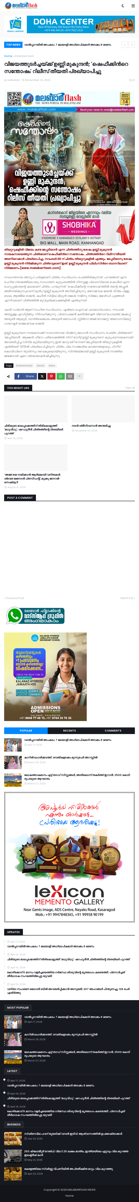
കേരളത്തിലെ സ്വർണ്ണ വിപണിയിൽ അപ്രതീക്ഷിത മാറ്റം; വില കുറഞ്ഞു (68, 1169)
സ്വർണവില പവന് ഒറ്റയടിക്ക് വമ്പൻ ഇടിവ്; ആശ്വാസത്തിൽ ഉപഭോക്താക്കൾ (73, 1134)
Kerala (40, 365)
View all (130, 388)
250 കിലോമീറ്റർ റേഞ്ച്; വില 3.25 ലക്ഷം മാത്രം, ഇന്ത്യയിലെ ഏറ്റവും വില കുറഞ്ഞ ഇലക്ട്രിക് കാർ (76, 1153)
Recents (69, 731)
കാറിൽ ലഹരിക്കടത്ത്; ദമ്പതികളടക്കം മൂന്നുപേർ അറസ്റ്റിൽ (60, 757)
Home (8, 56)
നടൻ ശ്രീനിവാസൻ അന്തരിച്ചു (91, 426)
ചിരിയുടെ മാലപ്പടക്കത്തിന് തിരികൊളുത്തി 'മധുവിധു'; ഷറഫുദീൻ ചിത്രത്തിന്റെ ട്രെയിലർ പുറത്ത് (33, 429)
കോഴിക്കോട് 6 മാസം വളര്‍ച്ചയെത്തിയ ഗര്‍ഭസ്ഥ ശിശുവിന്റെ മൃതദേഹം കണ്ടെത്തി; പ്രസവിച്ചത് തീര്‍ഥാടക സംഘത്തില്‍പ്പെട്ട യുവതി (66, 974)
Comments (113, 731)
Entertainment (24, 56)
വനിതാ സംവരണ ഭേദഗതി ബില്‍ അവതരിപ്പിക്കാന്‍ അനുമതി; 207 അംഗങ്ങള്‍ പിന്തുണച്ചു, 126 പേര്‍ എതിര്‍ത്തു (68, 991)
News (52, 365)
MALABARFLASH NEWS (82, 1190)
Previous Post (15, 598)
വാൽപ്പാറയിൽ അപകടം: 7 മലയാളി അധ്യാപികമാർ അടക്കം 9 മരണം (67, 45)
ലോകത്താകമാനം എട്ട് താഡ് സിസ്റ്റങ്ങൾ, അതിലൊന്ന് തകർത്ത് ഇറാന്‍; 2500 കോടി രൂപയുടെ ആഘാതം (77, 777)
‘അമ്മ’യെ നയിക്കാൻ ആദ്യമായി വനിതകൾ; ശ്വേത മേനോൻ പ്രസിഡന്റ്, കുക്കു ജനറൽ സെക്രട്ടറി (32, 478)
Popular (26, 731)
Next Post (127, 598)
